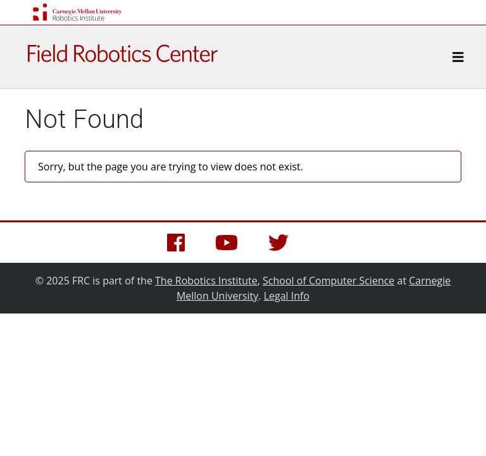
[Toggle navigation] (458, 57)
